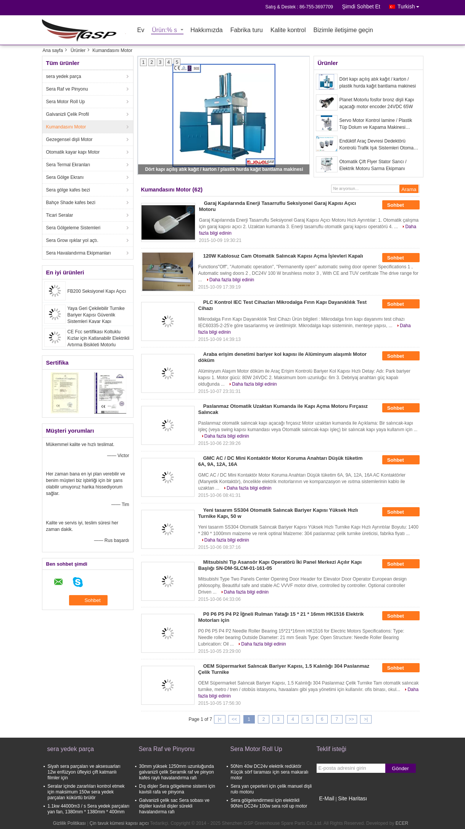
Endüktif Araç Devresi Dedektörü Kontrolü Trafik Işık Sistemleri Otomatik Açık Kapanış (378, 144)
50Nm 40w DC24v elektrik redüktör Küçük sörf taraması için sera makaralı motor (270, 772)
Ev (141, 30)
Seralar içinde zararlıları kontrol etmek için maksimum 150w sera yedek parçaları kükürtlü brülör (86, 792)
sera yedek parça (63, 76)
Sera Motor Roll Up (65, 101)
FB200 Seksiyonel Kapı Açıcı (97, 291)
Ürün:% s (164, 30)
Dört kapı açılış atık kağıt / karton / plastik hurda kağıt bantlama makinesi (224, 169)
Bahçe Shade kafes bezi (70, 202)
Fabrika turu (246, 30)
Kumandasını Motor (66, 127)
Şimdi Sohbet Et (361, 6)
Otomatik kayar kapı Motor (73, 152)
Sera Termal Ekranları (68, 164)
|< (220, 719)
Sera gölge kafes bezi (68, 190)
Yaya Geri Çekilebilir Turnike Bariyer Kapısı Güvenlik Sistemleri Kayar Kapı (96, 315)
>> (351, 719)
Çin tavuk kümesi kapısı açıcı (119, 823)
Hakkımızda (206, 30)
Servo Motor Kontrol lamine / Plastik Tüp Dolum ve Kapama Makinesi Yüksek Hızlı (375, 124)
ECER (402, 823)
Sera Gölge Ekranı (65, 177)
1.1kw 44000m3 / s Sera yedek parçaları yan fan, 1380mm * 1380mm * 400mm (89, 808)
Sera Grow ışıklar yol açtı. (72, 240)
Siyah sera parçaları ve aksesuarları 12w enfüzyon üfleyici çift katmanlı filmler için (84, 772)
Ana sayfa (53, 50)
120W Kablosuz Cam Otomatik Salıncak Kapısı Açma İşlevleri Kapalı (283, 256)
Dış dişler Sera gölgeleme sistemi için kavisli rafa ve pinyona (177, 789)
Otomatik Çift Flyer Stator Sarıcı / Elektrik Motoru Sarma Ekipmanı (373, 165)
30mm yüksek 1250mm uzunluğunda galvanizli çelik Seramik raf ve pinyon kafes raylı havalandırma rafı (176, 772)
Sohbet (401, 205)
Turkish (410, 5)
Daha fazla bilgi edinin (231, 279)
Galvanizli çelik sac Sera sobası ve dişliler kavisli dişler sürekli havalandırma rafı (174, 806)
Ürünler (78, 50)
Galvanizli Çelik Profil (67, 114)
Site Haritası (352, 798)
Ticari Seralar (59, 215)
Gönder (400, 768)
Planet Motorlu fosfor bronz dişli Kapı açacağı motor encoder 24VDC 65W (376, 103)
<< (234, 719)
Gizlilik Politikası (69, 823)
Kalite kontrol (288, 30)
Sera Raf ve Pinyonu (67, 89)
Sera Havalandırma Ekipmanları (78, 253)
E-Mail (327, 798)
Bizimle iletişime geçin (343, 30)
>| (366, 719)
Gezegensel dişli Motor (69, 139)
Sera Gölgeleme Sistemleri (73, 227)
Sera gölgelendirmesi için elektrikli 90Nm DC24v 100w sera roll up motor (269, 803)
